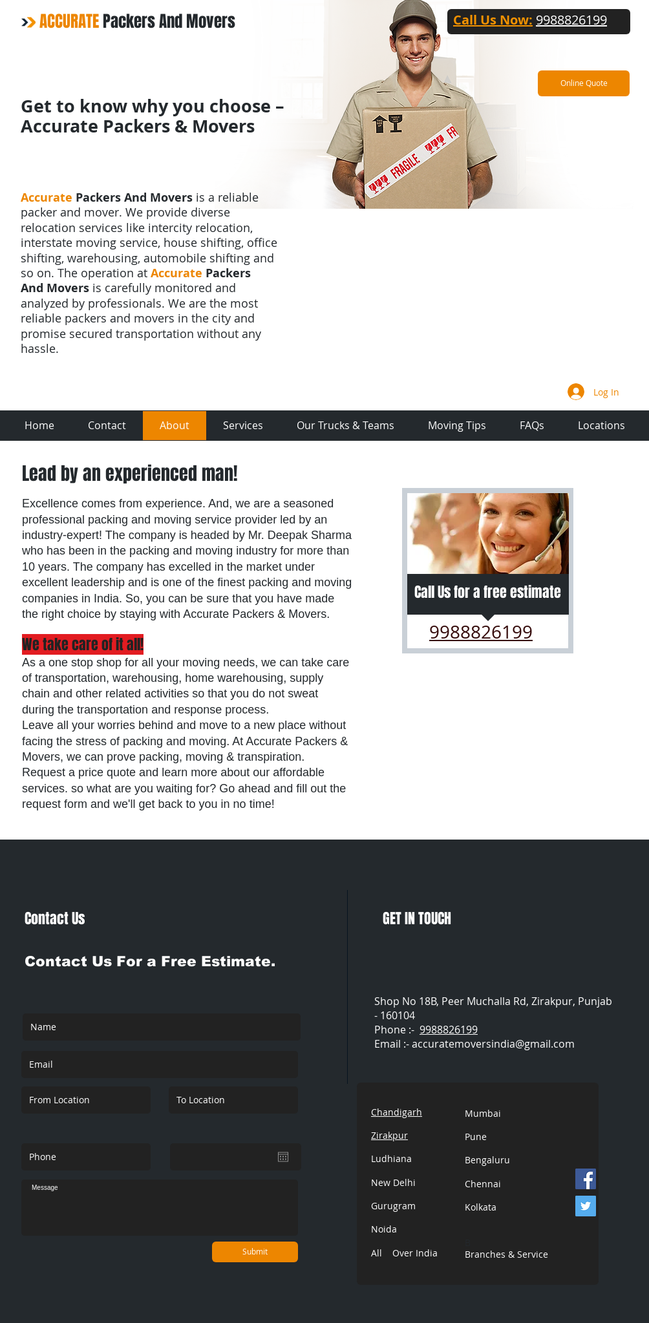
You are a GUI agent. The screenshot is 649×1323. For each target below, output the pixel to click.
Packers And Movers (137, 21)
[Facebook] (585, 1179)
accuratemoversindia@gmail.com (493, 1044)
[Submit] (255, 1252)
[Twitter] (585, 1206)
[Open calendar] (283, 1157)
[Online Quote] (584, 83)
